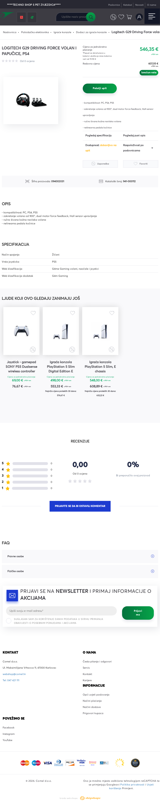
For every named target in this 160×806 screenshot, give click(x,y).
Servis (86, 668)
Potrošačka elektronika (35, 32)
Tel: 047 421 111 (11, 680)
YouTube (7, 740)
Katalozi (127, 5)
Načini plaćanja (92, 701)
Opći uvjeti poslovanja (96, 695)
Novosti (139, 5)
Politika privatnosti (132, 785)
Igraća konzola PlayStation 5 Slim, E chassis (99, 367)
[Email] (61, 610)
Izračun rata (148, 72)
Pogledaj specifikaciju (98, 135)
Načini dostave (92, 707)
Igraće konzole (62, 32)
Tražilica (90, 17)
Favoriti (121, 17)
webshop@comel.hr (14, 674)
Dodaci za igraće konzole (91, 32)
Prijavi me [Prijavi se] (138, 613)
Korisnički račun (139, 17)
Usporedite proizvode (113, 17)
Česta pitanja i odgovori (97, 661)
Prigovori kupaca (93, 713)
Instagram (9, 734)
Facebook (8, 728)
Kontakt (87, 674)
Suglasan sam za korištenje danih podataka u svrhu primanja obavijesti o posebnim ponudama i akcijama (54, 621)
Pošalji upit (100, 88)
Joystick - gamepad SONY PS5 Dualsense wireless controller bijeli (21, 367)
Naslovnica (9, 32)
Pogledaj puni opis (134, 135)
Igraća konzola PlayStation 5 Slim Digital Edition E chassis (60, 367)
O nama (151, 5)
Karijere (87, 680)
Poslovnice (114, 5)
